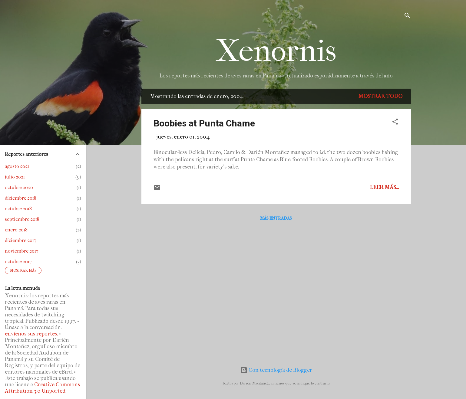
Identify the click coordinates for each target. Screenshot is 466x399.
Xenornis (276, 51)
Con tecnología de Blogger (276, 370)
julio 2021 (15, 177)
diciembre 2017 (20, 240)
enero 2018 (16, 230)
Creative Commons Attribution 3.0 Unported (42, 387)
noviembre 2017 (21, 251)
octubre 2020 (19, 187)
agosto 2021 (17, 166)
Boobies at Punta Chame (204, 123)
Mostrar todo (380, 96)
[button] (395, 122)
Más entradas (276, 218)
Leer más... (384, 187)
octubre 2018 (18, 208)
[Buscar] (407, 16)
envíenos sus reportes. (31, 334)
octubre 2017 (18, 261)
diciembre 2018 (20, 198)
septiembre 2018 (22, 219)
